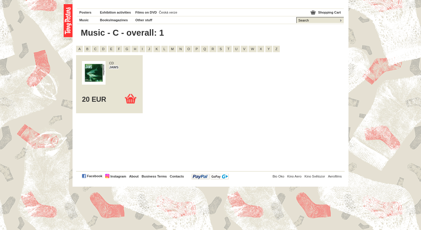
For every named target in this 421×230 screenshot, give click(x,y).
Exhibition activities (115, 12)
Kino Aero (294, 176)
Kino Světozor (315, 176)
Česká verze (168, 12)
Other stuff (143, 20)
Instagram (118, 176)
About (134, 176)
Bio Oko (278, 176)
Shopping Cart (329, 12)
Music (84, 20)
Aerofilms (335, 176)
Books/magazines (114, 20)
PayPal (210, 176)
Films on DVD (146, 12)
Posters (85, 12)
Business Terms (154, 176)
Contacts (177, 176)
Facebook (94, 176)
